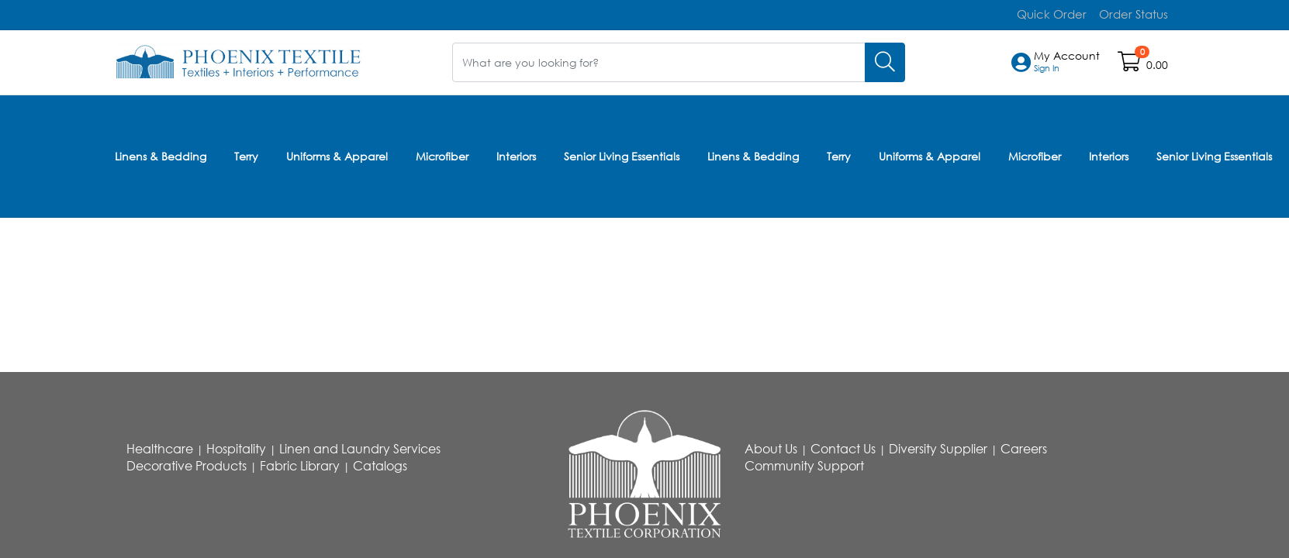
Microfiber (442, 153)
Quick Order (1058, 14)
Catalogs (380, 466)
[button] (1067, 62)
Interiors (516, 153)
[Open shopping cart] (1130, 64)
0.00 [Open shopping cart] (1157, 64)
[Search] (885, 61)
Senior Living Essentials (621, 153)
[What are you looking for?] (659, 61)
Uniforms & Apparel (337, 153)
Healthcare (159, 448)
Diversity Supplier (938, 448)
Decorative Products (186, 466)
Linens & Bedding (160, 153)
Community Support (804, 466)
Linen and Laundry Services (360, 448)
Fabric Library (300, 466)
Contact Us (843, 448)
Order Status (1135, 14)
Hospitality (236, 448)
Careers (1023, 448)
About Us (771, 448)
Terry (246, 153)
